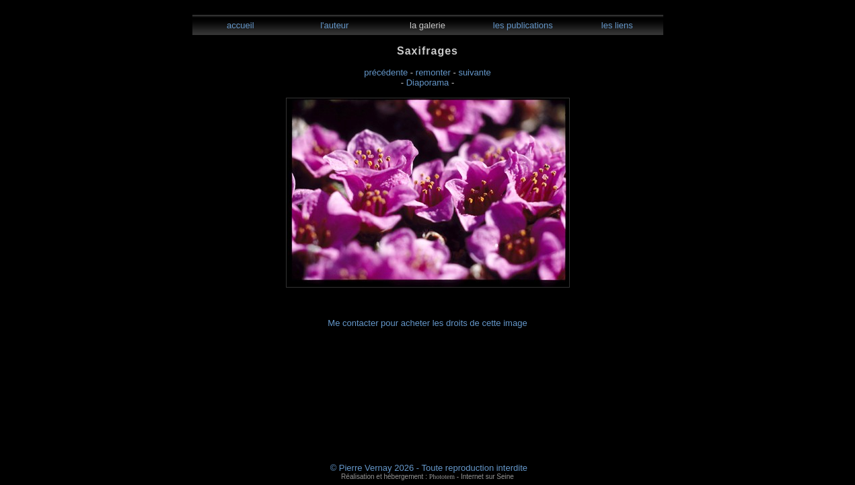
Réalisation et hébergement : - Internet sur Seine (427, 476)
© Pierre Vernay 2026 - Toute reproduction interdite (428, 468)
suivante (474, 72)
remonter (433, 72)
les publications (521, 25)
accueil (239, 25)
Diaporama (427, 82)
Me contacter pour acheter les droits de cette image (427, 323)
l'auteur (333, 25)
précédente (386, 72)
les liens (616, 25)
